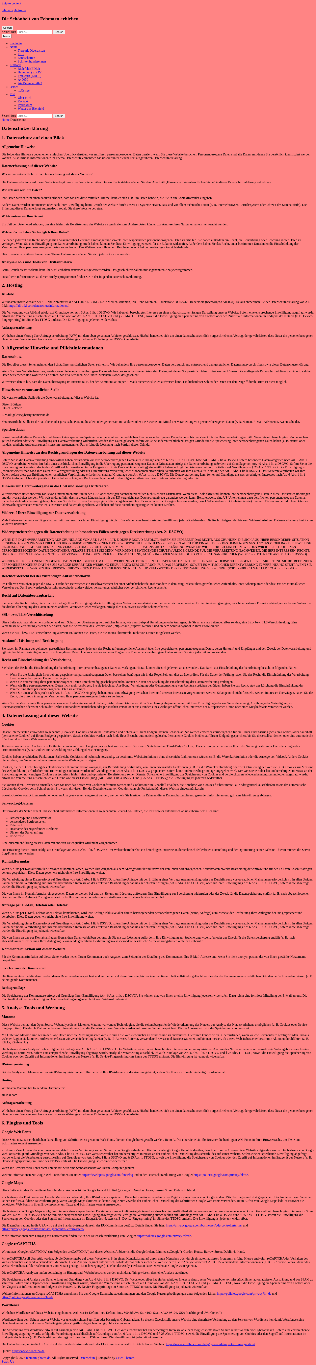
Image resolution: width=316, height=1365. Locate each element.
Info (12, 94)
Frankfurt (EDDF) (29, 76)
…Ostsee (24, 90)
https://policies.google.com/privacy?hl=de (220, 1174)
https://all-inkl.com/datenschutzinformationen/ (38, 305)
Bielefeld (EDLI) (29, 68)
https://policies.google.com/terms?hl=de (27, 1297)
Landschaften (26, 57)
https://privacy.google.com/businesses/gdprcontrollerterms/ (204, 1225)
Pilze (21, 54)
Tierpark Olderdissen (31, 50)
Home (6, 119)
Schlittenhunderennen (32, 61)
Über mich (24, 97)
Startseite (16, 43)
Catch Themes (125, 1358)
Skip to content (11, 3)
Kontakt (23, 101)
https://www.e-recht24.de (28, 1351)
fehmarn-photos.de (14, 10)
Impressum (25, 105)
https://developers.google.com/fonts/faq (107, 1174)
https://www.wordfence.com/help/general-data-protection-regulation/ (210, 1344)
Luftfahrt (15, 65)
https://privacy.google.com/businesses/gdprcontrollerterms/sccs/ (43, 1229)
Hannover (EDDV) (30, 72)
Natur (13, 47)
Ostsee (14, 87)
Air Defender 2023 (30, 83)
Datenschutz (87, 1358)
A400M (23, 79)
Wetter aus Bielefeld (31, 108)
